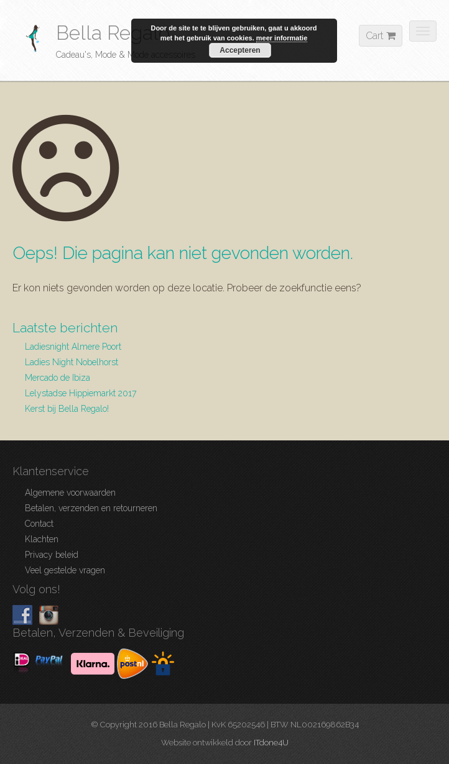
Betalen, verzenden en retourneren (91, 508)
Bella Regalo (113, 32)
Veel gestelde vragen (65, 570)
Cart (381, 36)
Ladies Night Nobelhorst (71, 362)
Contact (39, 524)
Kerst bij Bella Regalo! (67, 409)
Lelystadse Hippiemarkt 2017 (80, 393)
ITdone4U (271, 742)
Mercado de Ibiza (57, 378)
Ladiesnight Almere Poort (73, 347)
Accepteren (240, 50)
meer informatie (282, 38)
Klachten (41, 539)
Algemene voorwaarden (70, 493)
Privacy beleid (51, 555)
